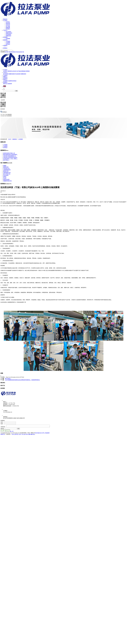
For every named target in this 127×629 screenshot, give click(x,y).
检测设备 (8, 27)
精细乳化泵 (5, 167)
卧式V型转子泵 (6, 173)
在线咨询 (10, 83)
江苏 (20, 434)
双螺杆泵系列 (9, 33)
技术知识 (8, 44)
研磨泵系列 (8, 35)
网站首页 (5, 19)
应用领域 (5, 37)
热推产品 (3, 434)
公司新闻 (8, 41)
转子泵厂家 (7, 51)
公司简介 (8, 21)
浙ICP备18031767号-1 (40, 433)
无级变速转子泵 (7, 172)
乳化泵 (4, 178)
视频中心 (5, 76)
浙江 (17, 434)
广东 (22, 434)
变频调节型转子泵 (7, 180)
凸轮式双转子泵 (14, 51)
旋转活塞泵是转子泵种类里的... (10, 154)
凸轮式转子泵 (21, 51)
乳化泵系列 (8, 34)
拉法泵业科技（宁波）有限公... (10, 158)
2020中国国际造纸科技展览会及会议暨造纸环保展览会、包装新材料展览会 (22, 379)
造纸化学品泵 (6, 179)
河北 (27, 434)
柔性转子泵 (5, 171)
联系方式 (5, 83)
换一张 (11, 431)
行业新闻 (8, 42)
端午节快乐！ (6, 160)
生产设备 (8, 26)
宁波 (13, 434)
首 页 (9, 139)
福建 (31, 434)
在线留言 (5, 45)
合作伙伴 (8, 24)
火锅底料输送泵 (7, 169)
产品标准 (5, 75)
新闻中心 (5, 79)
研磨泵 (4, 165)
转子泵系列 (8, 31)
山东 (24, 434)
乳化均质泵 (5, 175)
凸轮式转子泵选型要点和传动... (10, 157)
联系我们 (8, 28)
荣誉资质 (8, 23)
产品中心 (5, 30)
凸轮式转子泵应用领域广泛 (9, 155)
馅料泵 (4, 176)
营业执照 (47, 433)
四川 (34, 434)
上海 (15, 434)
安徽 (29, 434)
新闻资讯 (5, 39)
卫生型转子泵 (6, 168)
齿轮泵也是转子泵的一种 (9, 153)
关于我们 (5, 20)
